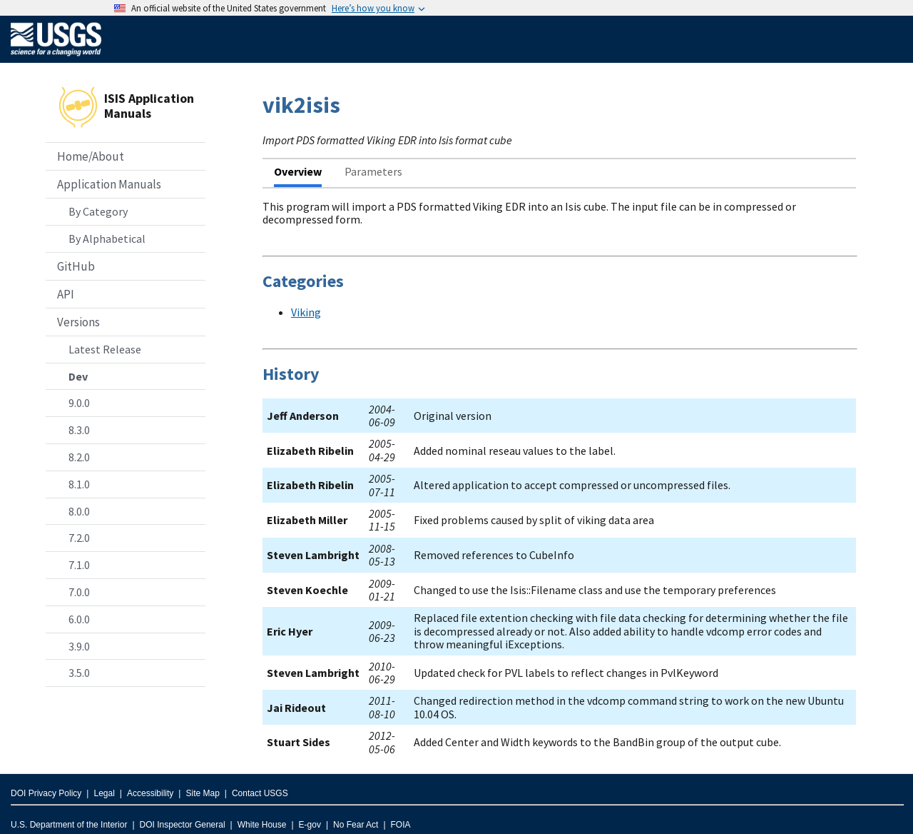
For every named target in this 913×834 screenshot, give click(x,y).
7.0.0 (79, 592)
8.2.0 (79, 457)
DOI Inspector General (182, 825)
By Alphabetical (107, 238)
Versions (78, 322)
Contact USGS (260, 793)
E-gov (310, 825)
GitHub (76, 266)
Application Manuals (109, 184)
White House (262, 825)
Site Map (202, 793)
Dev (78, 376)
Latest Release (104, 349)
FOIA (401, 825)
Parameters (373, 171)
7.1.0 (79, 565)
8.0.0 (79, 511)
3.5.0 (79, 672)
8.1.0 (79, 484)
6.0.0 (79, 619)
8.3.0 (79, 430)
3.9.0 (79, 646)
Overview (298, 171)
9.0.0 (79, 403)
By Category (98, 211)
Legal (103, 793)
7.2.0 (79, 538)
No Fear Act (355, 825)
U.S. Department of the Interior (69, 825)
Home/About (90, 156)
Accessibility (150, 793)
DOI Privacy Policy (46, 793)
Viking (306, 312)
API (65, 294)
